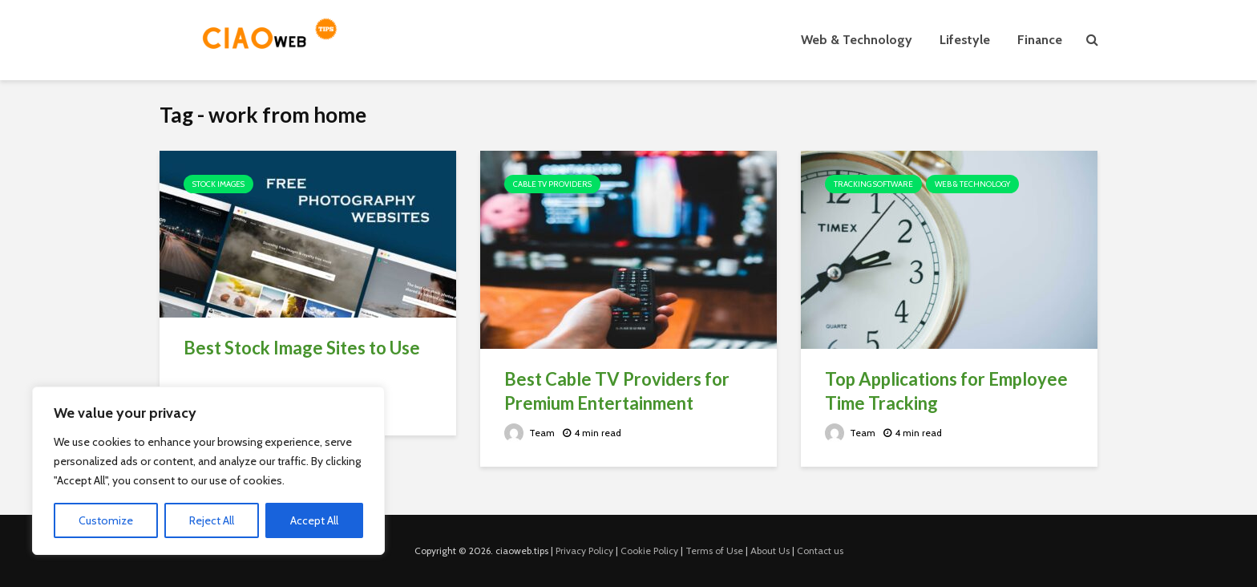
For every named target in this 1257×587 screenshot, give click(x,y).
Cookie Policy (649, 550)
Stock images (218, 184)
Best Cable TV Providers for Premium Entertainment (617, 391)
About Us (770, 550)
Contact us (820, 550)
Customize (106, 520)
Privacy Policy (584, 550)
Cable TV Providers (552, 184)
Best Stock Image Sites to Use (302, 347)
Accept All (314, 520)
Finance (1039, 39)
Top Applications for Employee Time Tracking (946, 391)
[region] (208, 471)
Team (529, 433)
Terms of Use (714, 550)
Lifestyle (965, 39)
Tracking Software (873, 184)
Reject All (211, 520)
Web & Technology (856, 39)
